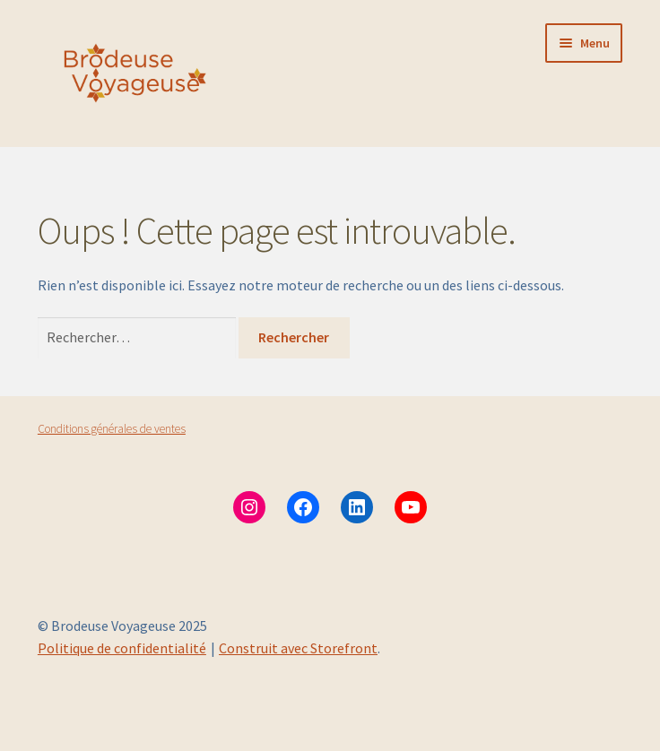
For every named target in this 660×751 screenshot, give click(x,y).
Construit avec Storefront (298, 648)
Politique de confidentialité (122, 648)
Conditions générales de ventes (112, 428)
